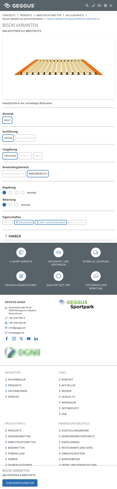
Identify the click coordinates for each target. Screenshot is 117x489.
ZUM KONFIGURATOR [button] (20, 483)
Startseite (9, 15)
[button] (87, 5)
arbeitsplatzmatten (48, 15)
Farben (13, 236)
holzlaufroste (75, 15)
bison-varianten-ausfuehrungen (22, 18)
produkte (26, 15)
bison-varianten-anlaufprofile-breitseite (73, 18)
